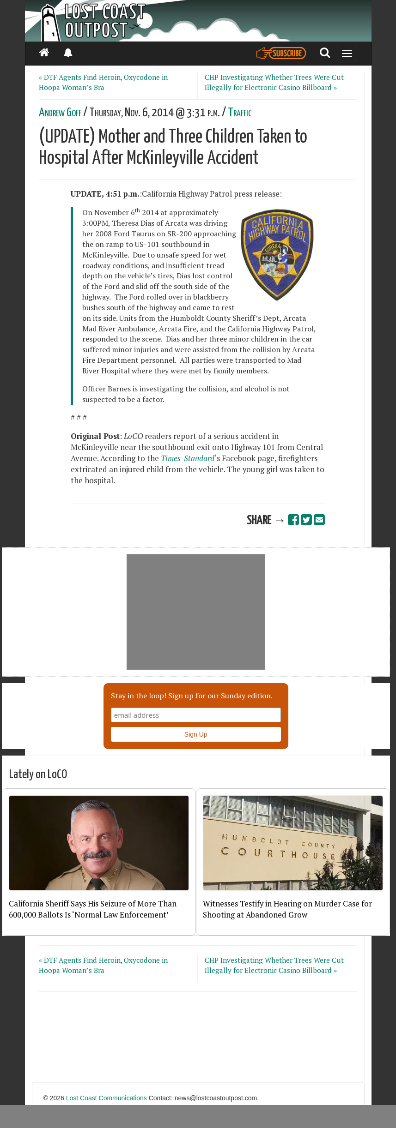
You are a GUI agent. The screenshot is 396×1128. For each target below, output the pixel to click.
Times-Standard (187, 458)
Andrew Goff (60, 113)
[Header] (198, 21)
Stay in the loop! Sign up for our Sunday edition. (192, 695)
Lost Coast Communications (106, 1098)
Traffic (240, 113)
